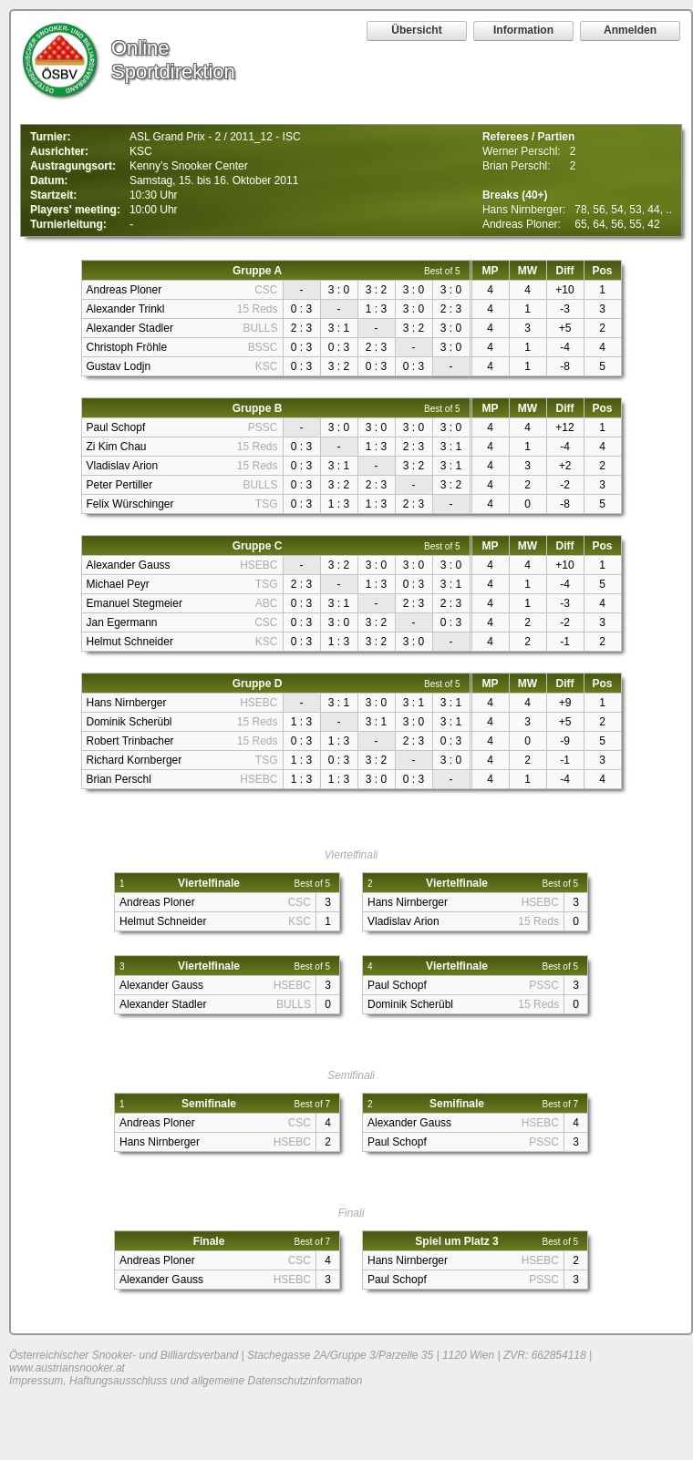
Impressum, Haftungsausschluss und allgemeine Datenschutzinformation (186, 1380)
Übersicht (416, 30)
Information (523, 30)
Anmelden (630, 30)
